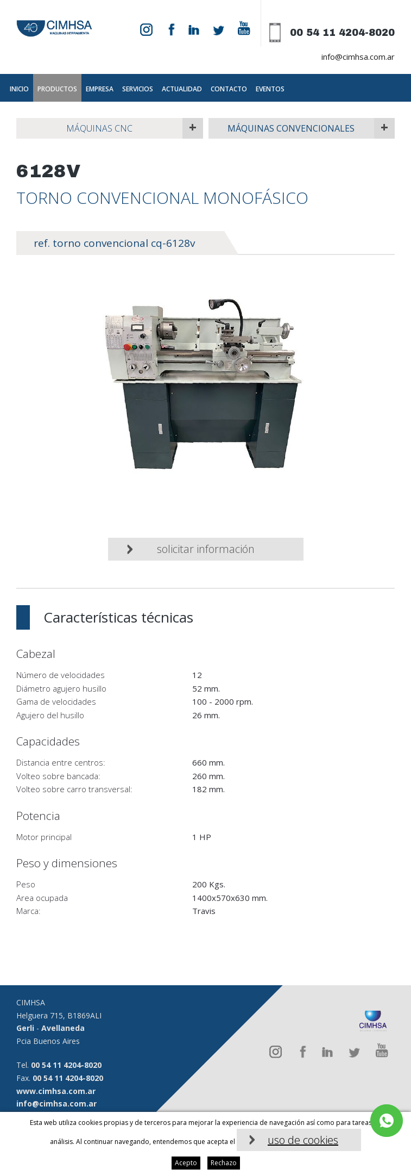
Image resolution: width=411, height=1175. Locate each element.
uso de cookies (303, 1140)
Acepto (186, 1162)
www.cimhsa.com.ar (56, 1091)
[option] (205, 387)
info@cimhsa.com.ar (358, 56)
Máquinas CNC (99, 128)
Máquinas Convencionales (291, 128)
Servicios (137, 89)
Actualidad (182, 89)
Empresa (99, 89)
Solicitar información (206, 549)
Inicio (19, 89)
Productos (57, 89)
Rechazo (224, 1162)
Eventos (270, 89)
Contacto (229, 89)
